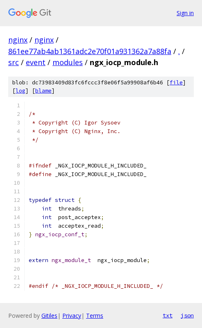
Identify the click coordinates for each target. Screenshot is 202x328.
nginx (17, 40)
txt (167, 315)
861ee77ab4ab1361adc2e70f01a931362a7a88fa (89, 51)
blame (43, 90)
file (176, 82)
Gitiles (49, 315)
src (13, 62)
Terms (94, 315)
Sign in (185, 13)
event (35, 62)
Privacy (71, 315)
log (20, 90)
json (187, 315)
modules (67, 62)
